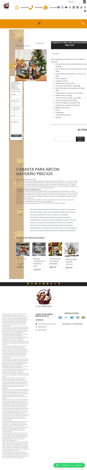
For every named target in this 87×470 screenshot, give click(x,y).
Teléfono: (13, 100)
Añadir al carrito (80, 139)
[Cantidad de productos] (65, 139)
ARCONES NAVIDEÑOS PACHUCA (41, 215)
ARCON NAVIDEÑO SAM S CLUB (40, 212)
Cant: (12, 107)
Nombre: (13, 94)
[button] (39, 23)
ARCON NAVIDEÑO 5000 (38, 210)
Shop (16, 43)
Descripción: (14, 122)
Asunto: (13, 115)
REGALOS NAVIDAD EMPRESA (27, 43)
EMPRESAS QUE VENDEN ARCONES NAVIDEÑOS (45, 220)
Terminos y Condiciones (72, 324)
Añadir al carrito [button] (21, 270)
